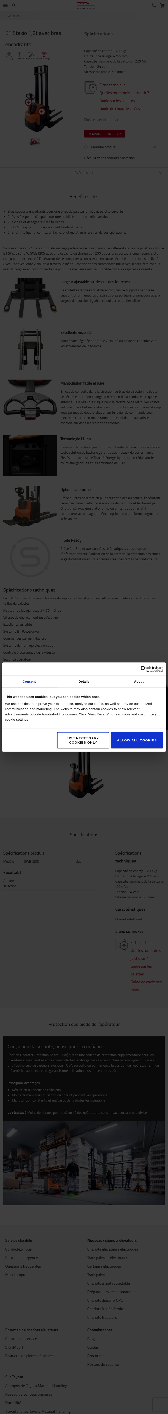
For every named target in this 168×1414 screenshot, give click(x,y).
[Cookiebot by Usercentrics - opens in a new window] (144, 669)
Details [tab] (84, 681)
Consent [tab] (29, 681)
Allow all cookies (137, 740)
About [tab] (139, 681)
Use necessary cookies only (83, 740)
